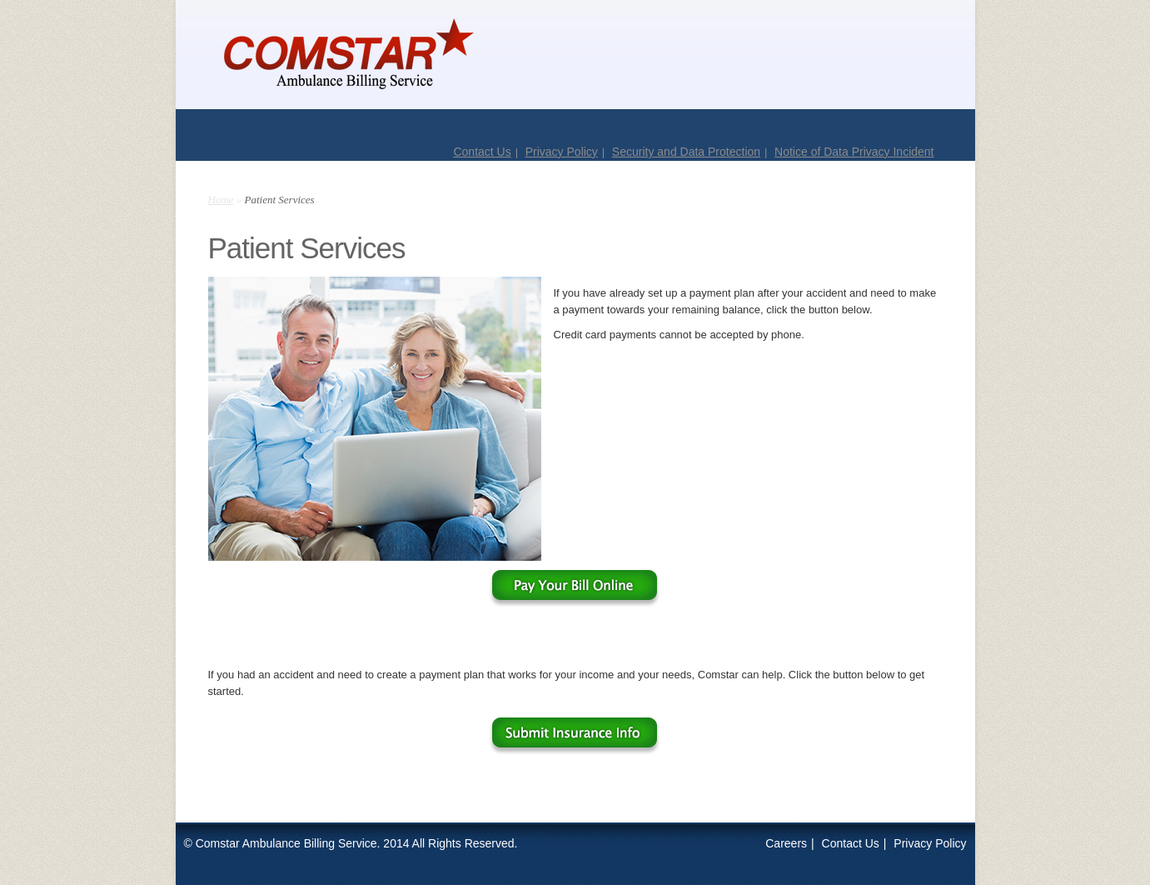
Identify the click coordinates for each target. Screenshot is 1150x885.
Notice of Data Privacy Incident (853, 151)
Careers (786, 843)
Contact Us (481, 151)
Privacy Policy (561, 151)
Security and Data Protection (686, 151)
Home (221, 199)
